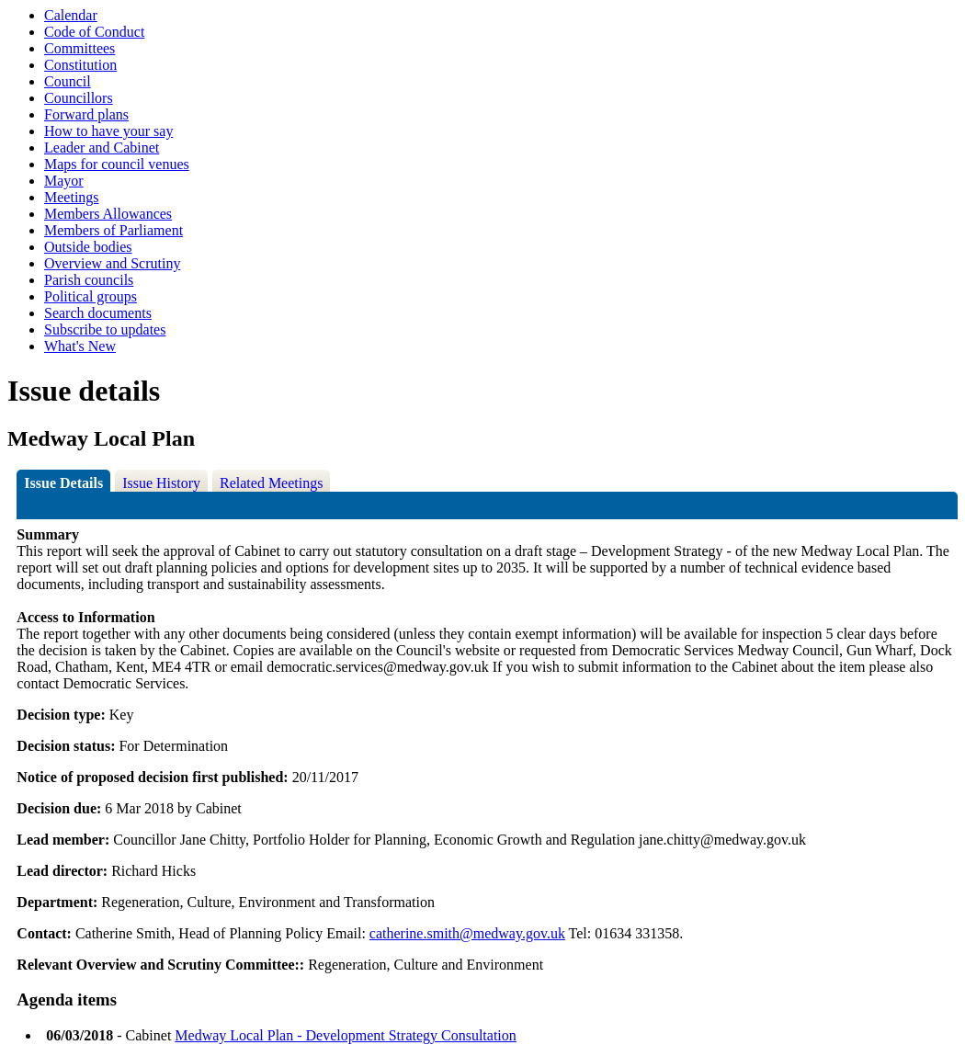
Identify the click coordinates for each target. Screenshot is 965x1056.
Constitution (80, 65)
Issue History (161, 483)
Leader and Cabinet (101, 147)
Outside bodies (88, 247)
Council (67, 81)
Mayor (64, 180)
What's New (80, 346)
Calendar (70, 15)
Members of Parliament (113, 230)
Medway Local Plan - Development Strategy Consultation (345, 1035)
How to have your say (108, 131)
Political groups (90, 296)
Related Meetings (271, 483)
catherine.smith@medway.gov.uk (467, 933)
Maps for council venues (116, 164)
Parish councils (88, 280)
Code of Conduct (94, 32)
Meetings (71, 197)
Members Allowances (108, 213)
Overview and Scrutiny (112, 263)
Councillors (78, 98)
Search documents (98, 313)
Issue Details (63, 483)
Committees (79, 48)
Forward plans (86, 114)
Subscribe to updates (104, 329)
